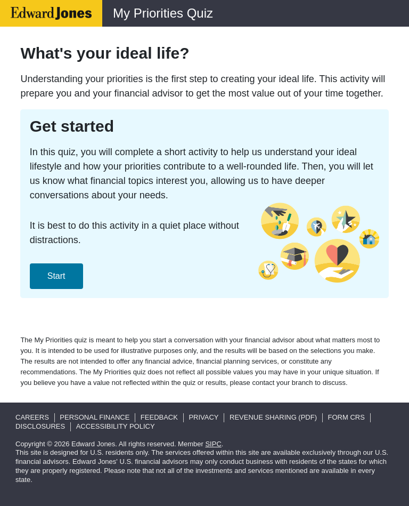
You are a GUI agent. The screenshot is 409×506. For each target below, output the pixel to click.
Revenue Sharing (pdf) (273, 417)
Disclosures (40, 426)
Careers (32, 417)
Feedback (159, 417)
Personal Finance (94, 417)
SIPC (213, 444)
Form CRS (346, 417)
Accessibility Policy (115, 426)
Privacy (203, 417)
